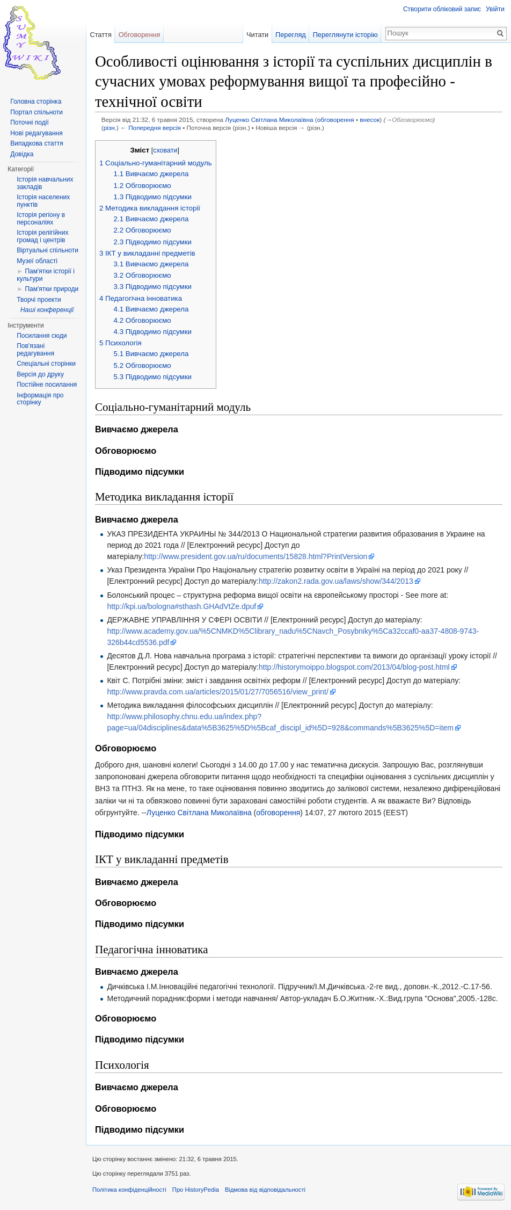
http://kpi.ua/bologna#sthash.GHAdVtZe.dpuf (181, 606)
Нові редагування (36, 133)
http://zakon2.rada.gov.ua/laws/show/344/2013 (336, 581)
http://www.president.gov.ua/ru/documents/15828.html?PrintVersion (255, 556)
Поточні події (29, 122)
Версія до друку (40, 374)
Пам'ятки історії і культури (46, 274)
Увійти (495, 9)
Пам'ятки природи (51, 289)
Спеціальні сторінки (46, 363)
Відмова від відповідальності (265, 1189)
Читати (257, 35)
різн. (110, 127)
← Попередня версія (150, 127)
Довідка (21, 154)
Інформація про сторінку (40, 399)
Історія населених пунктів (43, 200)
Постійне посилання (47, 384)
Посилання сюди (42, 335)
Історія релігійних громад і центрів (42, 236)
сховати (165, 150)
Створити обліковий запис (442, 9)
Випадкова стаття (36, 143)
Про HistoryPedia (195, 1189)
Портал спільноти (36, 112)
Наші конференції (47, 310)
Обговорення (139, 35)
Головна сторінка (35, 101)
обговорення (335, 119)
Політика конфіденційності (129, 1189)
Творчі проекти (39, 299)
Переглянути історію (345, 35)
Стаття (100, 35)
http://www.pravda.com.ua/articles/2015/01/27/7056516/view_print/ (217, 691)
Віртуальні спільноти (47, 250)
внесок (369, 119)
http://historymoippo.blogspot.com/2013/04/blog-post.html (354, 667)
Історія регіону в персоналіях (41, 218)
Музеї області (37, 261)
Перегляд (290, 35)
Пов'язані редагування (35, 349)
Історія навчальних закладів (45, 183)
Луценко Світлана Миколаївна (269, 119)
